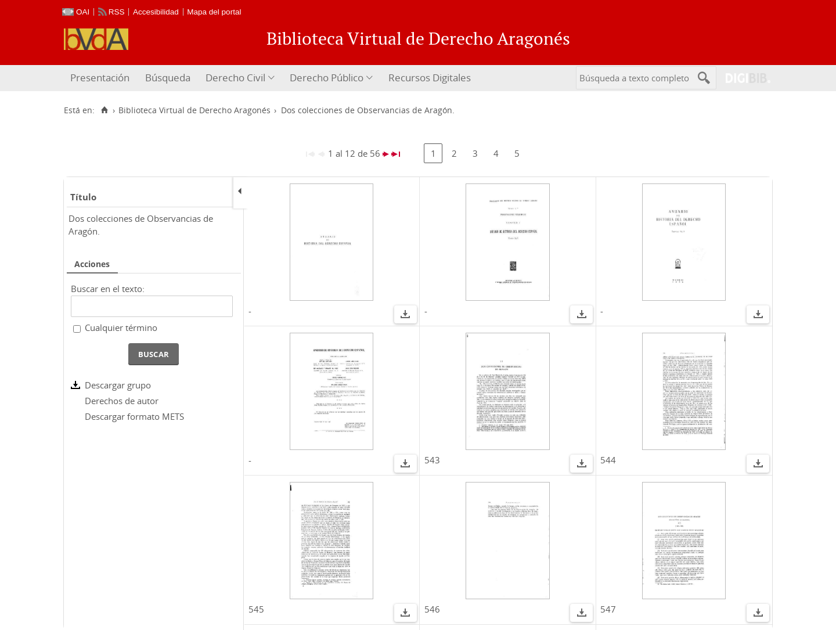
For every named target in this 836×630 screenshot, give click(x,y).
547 (608, 609)
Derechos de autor (121, 400)
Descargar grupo (118, 385)
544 (608, 460)
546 (432, 609)
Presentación (99, 77)
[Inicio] (104, 110)
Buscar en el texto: (108, 288)
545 (256, 609)
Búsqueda (167, 77)
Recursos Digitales (429, 77)
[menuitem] (101, 78)
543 (432, 460)
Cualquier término (121, 327)
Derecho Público (326, 77)
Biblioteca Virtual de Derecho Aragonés (194, 110)
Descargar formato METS (134, 416)
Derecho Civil (235, 77)
